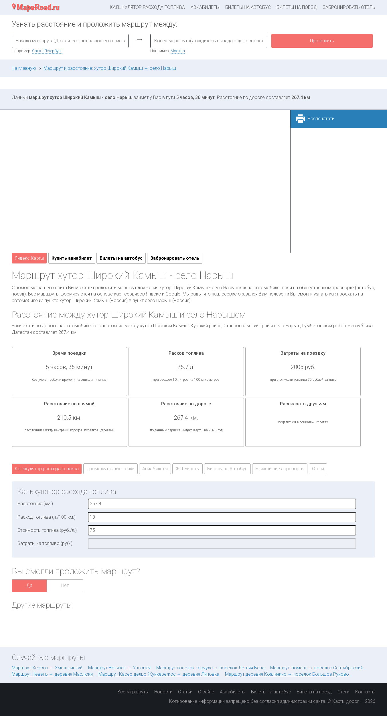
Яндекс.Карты (29, 258)
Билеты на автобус (248, 7)
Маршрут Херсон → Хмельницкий (47, 668)
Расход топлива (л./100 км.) (46, 517)
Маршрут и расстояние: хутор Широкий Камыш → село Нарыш (110, 68)
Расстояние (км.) (35, 503)
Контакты (365, 692)
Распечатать (321, 118)
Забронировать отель (349, 7)
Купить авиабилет (72, 258)
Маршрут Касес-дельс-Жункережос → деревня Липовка (158, 674)
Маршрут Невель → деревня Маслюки (52, 674)
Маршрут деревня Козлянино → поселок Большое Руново (287, 674)
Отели (318, 468)
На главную (24, 68)
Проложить (322, 40)
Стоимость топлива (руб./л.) (47, 530)
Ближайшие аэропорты (279, 468)
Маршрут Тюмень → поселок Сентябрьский (316, 668)
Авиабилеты (205, 7)
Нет (65, 585)
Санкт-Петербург (47, 50)
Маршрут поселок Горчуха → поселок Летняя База (210, 668)
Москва (178, 50)
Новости (163, 692)
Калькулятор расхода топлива (147, 7)
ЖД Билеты (187, 468)
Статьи (185, 692)
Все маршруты (133, 692)
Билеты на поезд (297, 7)
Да (29, 585)
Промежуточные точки (110, 468)
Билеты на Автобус (227, 468)
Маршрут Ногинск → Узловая (119, 668)
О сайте (206, 692)
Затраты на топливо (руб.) (44, 543)
